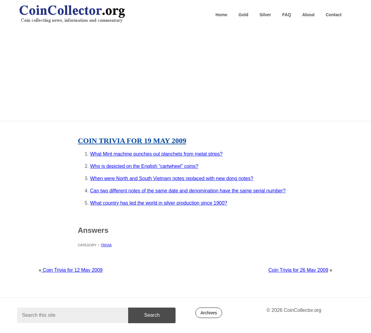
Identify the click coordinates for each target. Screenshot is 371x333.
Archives (209, 312)
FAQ (286, 14)
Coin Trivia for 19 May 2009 (132, 141)
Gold (243, 14)
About (308, 14)
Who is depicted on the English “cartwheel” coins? (144, 166)
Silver (265, 14)
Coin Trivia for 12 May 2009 (71, 270)
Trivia (106, 244)
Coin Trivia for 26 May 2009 (298, 270)
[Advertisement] (185, 74)
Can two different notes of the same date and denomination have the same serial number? (188, 190)
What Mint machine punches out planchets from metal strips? (156, 154)
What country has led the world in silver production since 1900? (158, 203)
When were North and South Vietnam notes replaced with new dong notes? (171, 178)
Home (221, 14)
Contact (334, 14)
